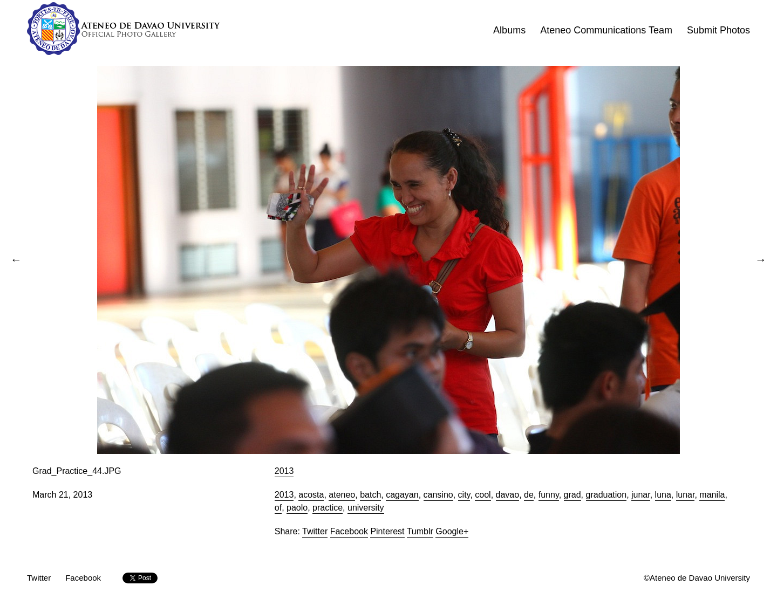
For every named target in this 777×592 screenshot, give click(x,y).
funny (549, 494)
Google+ (451, 531)
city (464, 494)
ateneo (342, 494)
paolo (297, 507)
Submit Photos (718, 30)
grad (572, 494)
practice (327, 507)
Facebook (349, 531)
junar (640, 494)
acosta (311, 494)
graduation (606, 494)
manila (712, 494)
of (278, 507)
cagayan (402, 494)
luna (663, 494)
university (365, 507)
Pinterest (387, 531)
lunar (685, 494)
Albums (509, 30)
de (529, 494)
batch (370, 494)
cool (482, 494)
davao (508, 494)
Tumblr (420, 531)
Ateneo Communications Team (606, 30)
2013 (284, 471)
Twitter (315, 531)
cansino (438, 494)
